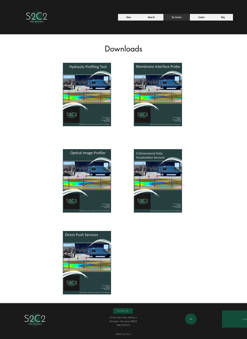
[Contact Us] (123, 311)
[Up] (191, 319)
